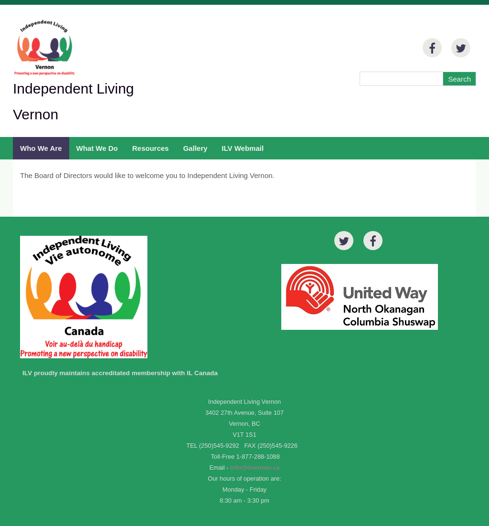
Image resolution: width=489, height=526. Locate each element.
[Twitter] (460, 47)
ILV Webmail (243, 148)
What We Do (97, 148)
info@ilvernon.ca (255, 467)
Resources (150, 148)
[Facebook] (432, 47)
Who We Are (41, 148)
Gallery (195, 148)
